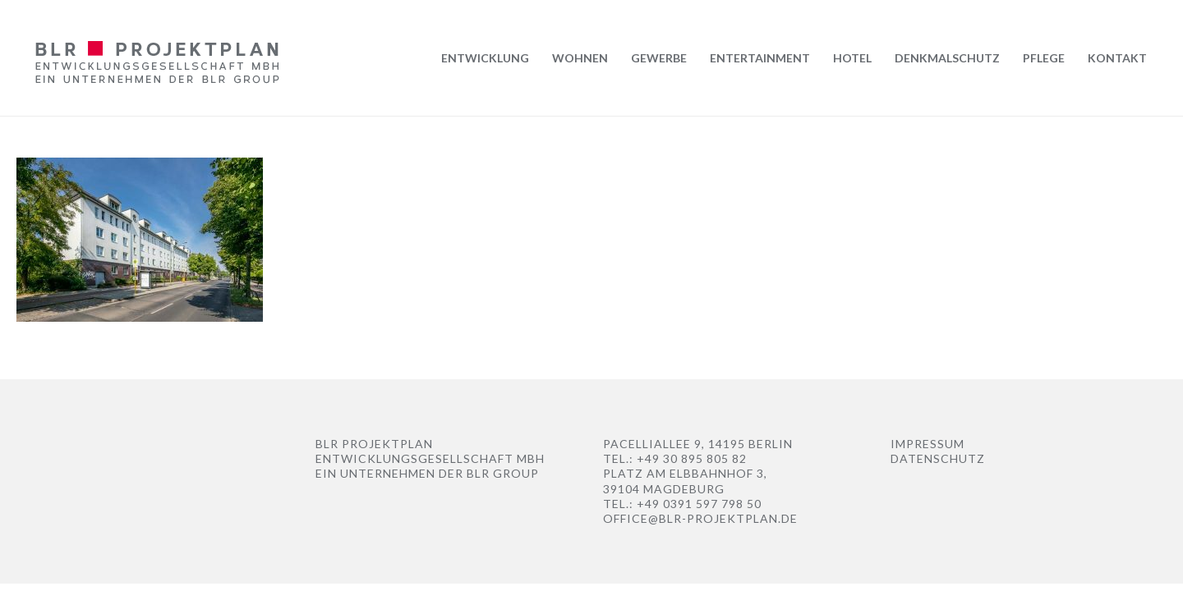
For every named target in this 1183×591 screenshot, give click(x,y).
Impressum (927, 444)
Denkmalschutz (947, 58)
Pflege (1044, 58)
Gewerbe (659, 58)
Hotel (852, 58)
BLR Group (503, 473)
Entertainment (760, 58)
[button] (36, 555)
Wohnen (580, 58)
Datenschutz (938, 458)
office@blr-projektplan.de (700, 518)
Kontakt (1117, 58)
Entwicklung (485, 58)
